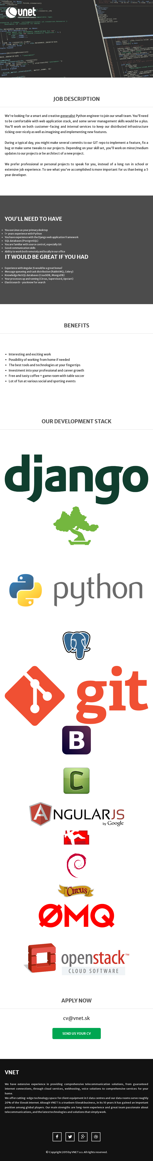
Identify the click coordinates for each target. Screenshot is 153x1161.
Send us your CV (76, 1033)
